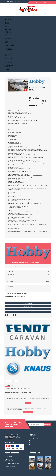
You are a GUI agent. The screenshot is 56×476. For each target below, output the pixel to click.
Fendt (6, 26)
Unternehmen (8, 48)
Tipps (6, 61)
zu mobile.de (28, 412)
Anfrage (28, 312)
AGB (6, 56)
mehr (28, 403)
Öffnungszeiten (8, 49)
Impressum (7, 66)
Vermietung (7, 22)
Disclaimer (7, 69)
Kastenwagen (8, 20)
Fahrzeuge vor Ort (9, 16)
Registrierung (8, 70)
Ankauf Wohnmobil (9, 45)
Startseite (33, 2)
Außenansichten (28, 306)
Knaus (6, 35)
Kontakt (7, 63)
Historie (7, 52)
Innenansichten (28, 303)
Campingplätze (8, 62)
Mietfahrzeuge (27, 388)
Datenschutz (8, 68)
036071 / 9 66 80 (33, 438)
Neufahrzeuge (9, 388)
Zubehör (7, 41)
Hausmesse (7, 59)
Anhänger (7, 23)
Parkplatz (48, 2)
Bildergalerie (8, 54)
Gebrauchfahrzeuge (18, 388)
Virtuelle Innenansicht (28, 309)
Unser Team (7, 51)
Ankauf (6, 42)
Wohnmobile (8, 19)
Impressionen (40, 2)
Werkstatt (7, 55)
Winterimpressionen (9, 58)
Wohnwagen (8, 18)
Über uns (7, 46)
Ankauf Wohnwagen (9, 44)
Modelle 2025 (8, 25)
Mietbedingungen (9, 65)
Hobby (6, 31)
